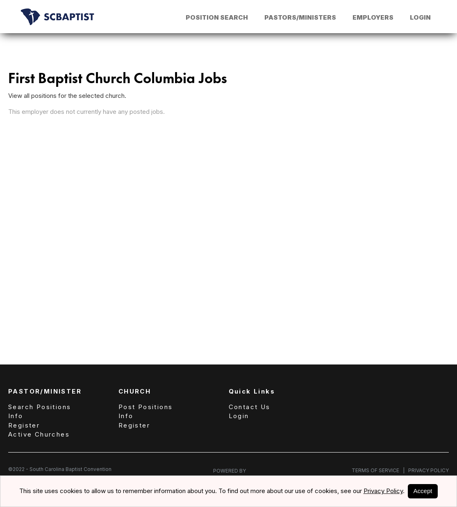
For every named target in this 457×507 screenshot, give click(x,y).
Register (24, 425)
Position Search (217, 17)
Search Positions (39, 407)
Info (15, 416)
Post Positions (145, 407)
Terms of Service (378, 470)
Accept (423, 490)
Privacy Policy (427, 470)
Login (420, 17)
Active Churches (39, 434)
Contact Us (250, 407)
